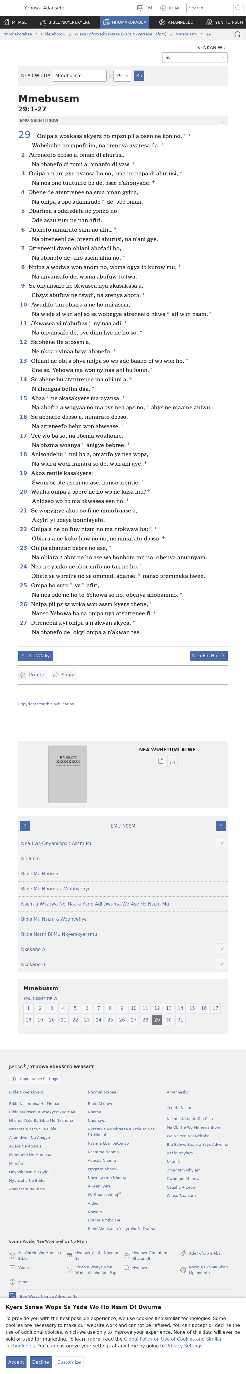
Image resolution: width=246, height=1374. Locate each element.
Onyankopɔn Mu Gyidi (29, 1172)
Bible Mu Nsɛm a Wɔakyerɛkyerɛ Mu (42, 1112)
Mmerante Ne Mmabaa (30, 1155)
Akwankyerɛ (99, 1186)
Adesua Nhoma (102, 1160)
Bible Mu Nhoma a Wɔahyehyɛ (55, 889)
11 (24, 323)
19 (24, 473)
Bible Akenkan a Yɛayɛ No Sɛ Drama (121, 1229)
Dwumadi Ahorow (183, 1179)
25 (24, 585)
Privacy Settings (184, 1346)
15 (24, 398)
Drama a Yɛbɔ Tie (104, 1220)
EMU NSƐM (123, 826)
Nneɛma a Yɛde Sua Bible (32, 1129)
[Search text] (209, 8)
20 (24, 491)
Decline (40, 1362)
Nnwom (95, 1212)
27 (24, 623)
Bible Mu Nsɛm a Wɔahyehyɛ (54, 919)
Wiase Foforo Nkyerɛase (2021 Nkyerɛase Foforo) (120, 34)
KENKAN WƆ (211, 47)
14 (24, 379)
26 (24, 604)
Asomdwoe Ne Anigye (29, 1137)
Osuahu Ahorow (181, 1187)
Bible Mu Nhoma (39, 873)
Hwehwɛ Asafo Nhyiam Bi (92, 1256)
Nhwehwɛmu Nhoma (107, 1177)
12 (24, 342)
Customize (69, 1362)
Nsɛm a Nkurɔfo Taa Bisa (190, 1119)
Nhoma (94, 1112)
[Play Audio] (237, 34)
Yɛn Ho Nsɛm (179, 1107)
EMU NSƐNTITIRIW (40, 998)
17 (24, 435)
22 (24, 529)
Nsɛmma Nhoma (103, 1152)
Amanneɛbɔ (177, 1092)
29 (27, 134)
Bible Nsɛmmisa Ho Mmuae (34, 1103)
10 (24, 304)
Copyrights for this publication (46, 704)
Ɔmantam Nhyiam (184, 1170)
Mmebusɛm (186, 34)
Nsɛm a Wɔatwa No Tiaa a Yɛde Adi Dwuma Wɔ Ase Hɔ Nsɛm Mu (95, 904)
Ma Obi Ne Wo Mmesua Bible (193, 1127)
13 (24, 361)
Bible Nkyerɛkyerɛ (26, 1092)
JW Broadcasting (104, 1195)
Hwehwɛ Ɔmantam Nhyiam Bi (145, 1256)
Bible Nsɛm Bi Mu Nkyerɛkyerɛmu (59, 934)
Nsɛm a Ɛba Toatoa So (108, 1143)
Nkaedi (173, 1161)
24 (24, 566)
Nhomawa (97, 1120)
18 (24, 454)
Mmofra (16, 1163)
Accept (16, 1362)
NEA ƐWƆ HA (35, 75)
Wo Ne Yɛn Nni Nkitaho (188, 1136)
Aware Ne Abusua (25, 1146)
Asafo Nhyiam (180, 1153)
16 (24, 417)
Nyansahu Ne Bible (26, 1180)
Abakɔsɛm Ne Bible (27, 1189)
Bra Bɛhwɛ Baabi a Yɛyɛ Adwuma (197, 1144)
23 (24, 548)
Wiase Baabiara (181, 1195)
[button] (64, 22)
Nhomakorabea (17, 34)
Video (93, 1203)
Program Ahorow (103, 1169)
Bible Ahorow (53, 34)
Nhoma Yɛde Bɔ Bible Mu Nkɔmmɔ (41, 1120)
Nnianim (30, 858)
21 (24, 510)
